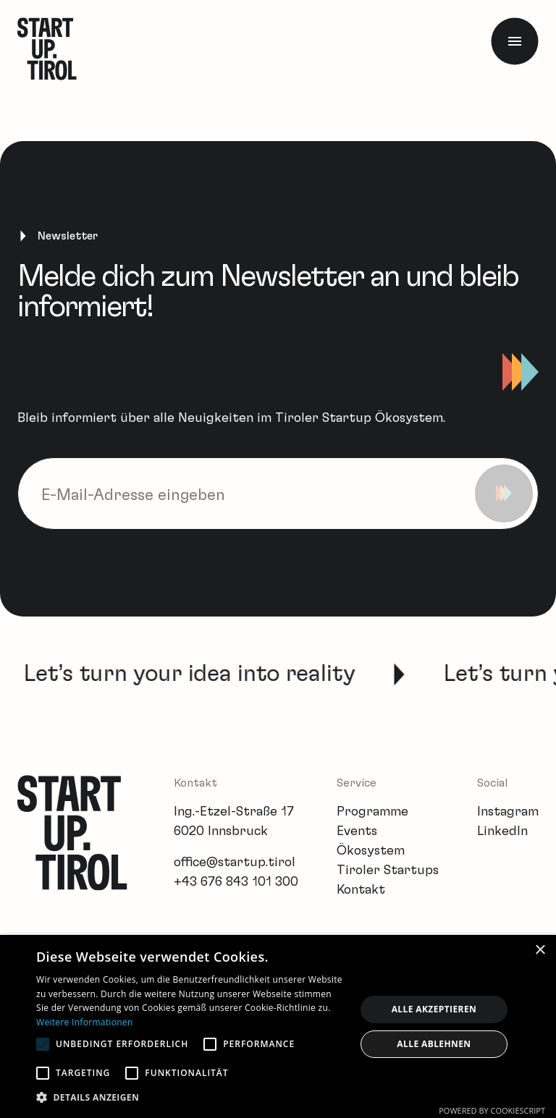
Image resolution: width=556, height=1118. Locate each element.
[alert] (278, 1026)
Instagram (508, 811)
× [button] (539, 950)
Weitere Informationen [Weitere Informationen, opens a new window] (84, 1022)
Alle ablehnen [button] (434, 1044)
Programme (372, 811)
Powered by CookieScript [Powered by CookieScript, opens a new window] (492, 1110)
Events (357, 831)
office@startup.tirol (234, 862)
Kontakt (361, 890)
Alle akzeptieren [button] (434, 1009)
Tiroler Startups (388, 870)
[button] (191, 1097)
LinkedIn (502, 831)
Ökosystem (371, 850)
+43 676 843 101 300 (236, 882)
